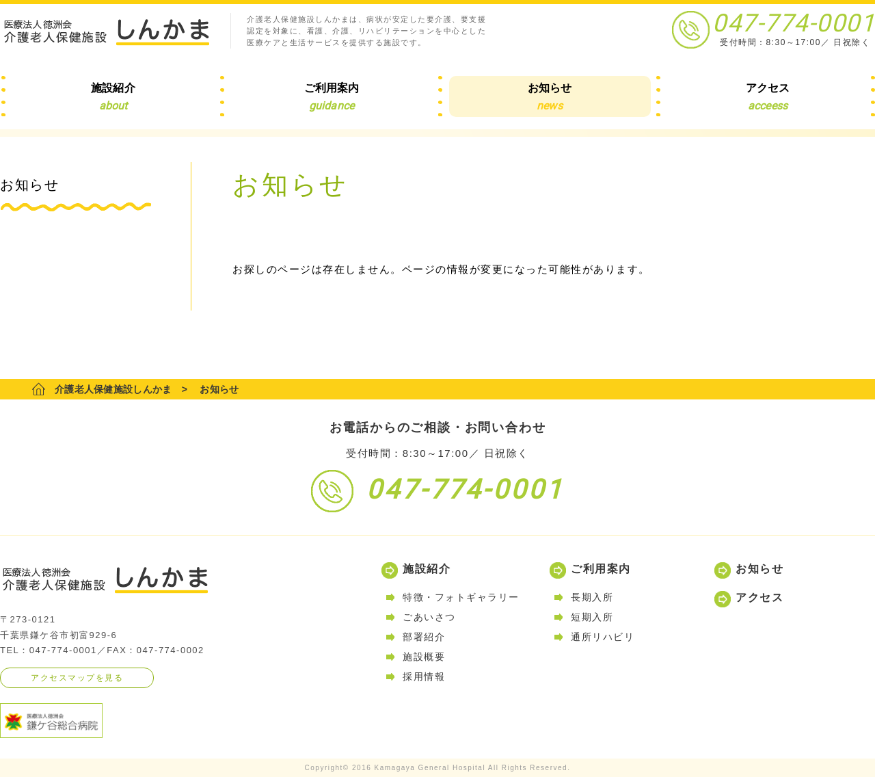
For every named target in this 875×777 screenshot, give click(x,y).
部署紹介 (424, 636)
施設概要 (424, 656)
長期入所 (592, 597)
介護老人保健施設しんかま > (121, 389)
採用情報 (424, 676)
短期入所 (592, 616)
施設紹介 (426, 569)
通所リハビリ (602, 636)
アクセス (759, 597)
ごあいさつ (429, 616)
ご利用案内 (601, 569)
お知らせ (759, 569)
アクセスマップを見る (77, 678)
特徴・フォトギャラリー (461, 597)
